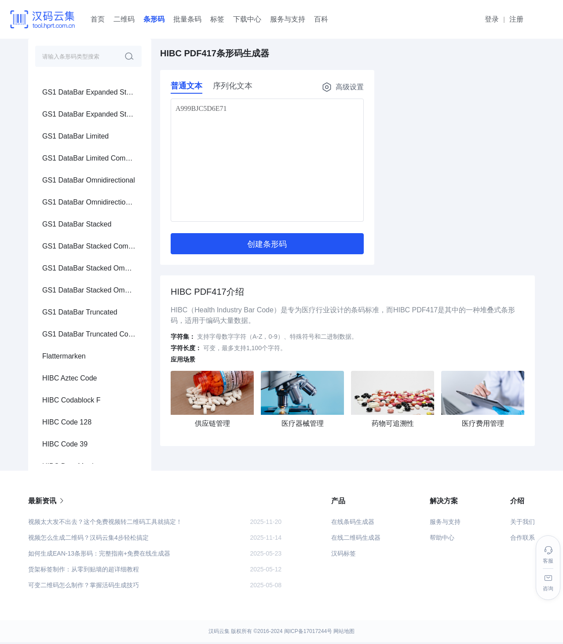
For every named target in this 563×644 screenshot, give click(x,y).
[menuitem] (89, 80)
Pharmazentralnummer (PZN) (88, 300)
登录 (492, 19)
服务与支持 (445, 523)
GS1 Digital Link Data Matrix (86, 454)
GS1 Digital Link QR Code (83, 432)
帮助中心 (442, 539)
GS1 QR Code (65, 388)
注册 (516, 19)
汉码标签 (343, 555)
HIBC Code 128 (66, 146)
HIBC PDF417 (64, 256)
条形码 (154, 19)
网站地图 (344, 633)
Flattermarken (64, 80)
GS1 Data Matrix (68, 410)
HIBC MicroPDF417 (73, 234)
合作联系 (522, 539)
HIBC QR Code (66, 278)
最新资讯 (46, 502)
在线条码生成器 (352, 523)
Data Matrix (60, 344)
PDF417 (55, 322)
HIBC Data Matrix (69, 190)
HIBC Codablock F (71, 124)
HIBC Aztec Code (69, 102)
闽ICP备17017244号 (308, 633)
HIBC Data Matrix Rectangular (88, 212)
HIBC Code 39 (65, 168)
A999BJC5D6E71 (267, 160)
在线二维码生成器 (355, 539)
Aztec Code (60, 366)
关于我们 (522, 523)
